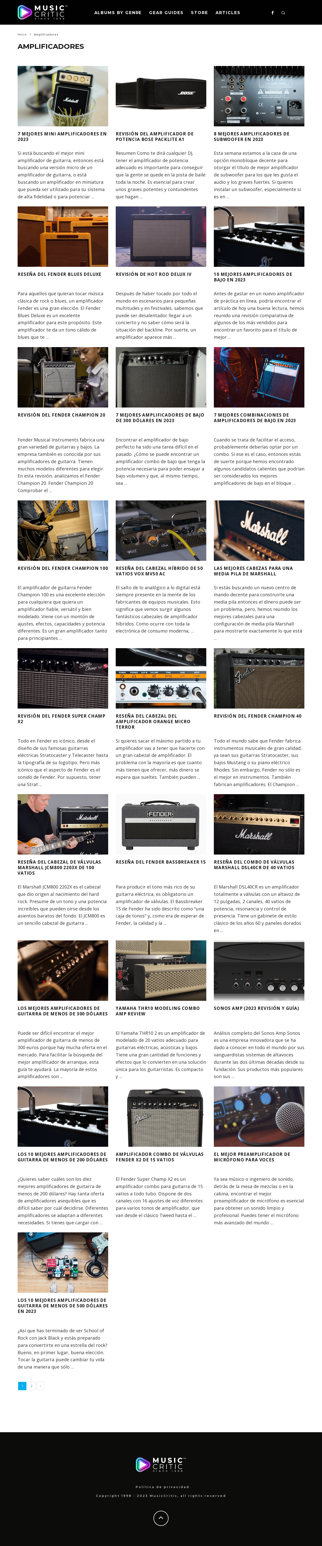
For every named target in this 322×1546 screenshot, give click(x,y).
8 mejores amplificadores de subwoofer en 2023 (257, 136)
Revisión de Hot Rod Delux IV (160, 274)
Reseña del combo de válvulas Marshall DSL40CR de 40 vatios (256, 867)
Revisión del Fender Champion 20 (48, 417)
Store (199, 12)
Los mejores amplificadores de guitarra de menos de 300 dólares (61, 1013)
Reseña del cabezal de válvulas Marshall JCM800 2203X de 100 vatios (58, 867)
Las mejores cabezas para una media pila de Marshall (257, 571)
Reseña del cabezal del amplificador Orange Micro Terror (159, 721)
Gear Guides (166, 12)
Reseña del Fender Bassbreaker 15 (144, 864)
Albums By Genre (118, 12)
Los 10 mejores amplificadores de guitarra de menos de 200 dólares (61, 1159)
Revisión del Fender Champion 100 (48, 571)
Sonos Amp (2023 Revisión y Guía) (254, 1011)
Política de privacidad (162, 1487)
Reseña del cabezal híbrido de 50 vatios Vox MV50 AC (158, 571)
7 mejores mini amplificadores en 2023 (53, 136)
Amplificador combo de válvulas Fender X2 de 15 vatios (153, 1159)
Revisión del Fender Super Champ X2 (58, 718)
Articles (228, 12)
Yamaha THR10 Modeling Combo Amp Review (153, 1011)
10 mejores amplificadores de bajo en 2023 (259, 277)
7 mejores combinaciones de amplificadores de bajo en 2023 (257, 420)
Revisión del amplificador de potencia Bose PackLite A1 (161, 136)
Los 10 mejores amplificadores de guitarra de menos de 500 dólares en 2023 (61, 1308)
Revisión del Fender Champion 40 (244, 718)
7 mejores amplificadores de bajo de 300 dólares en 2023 (159, 417)
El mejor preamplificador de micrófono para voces (258, 1157)
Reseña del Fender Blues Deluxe (55, 277)
